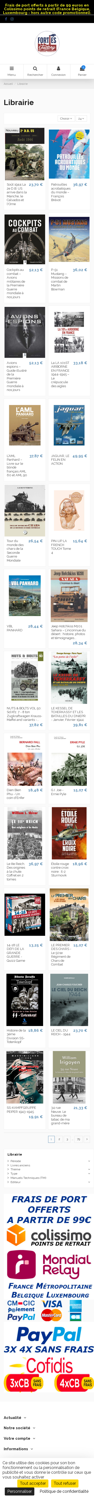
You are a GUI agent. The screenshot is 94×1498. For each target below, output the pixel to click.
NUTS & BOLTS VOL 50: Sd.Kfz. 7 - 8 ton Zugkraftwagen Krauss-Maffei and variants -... (24, 714)
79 (78, 1139)
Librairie (15, 1154)
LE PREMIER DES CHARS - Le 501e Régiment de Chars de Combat (61, 954)
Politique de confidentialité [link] (64, 1491)
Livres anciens (20, 1165)
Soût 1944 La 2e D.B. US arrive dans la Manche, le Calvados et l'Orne (17, 194)
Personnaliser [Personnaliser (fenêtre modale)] (19, 1491)
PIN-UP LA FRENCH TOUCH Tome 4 (61, 547)
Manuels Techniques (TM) (28, 1178)
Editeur (16, 1182)
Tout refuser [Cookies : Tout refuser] (65, 1483)
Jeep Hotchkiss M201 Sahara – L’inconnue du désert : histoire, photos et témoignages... (68, 632)
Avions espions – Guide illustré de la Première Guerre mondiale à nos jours (17, 376)
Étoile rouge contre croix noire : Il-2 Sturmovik (60, 869)
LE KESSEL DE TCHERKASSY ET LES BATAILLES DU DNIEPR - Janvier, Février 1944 (68, 714)
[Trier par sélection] (66, 118)
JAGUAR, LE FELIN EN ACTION (60, 459)
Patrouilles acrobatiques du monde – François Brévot (60, 192)
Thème (15, 1169)
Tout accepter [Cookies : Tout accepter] (33, 1483)
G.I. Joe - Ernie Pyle (58, 792)
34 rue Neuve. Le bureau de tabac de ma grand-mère (60, 1115)
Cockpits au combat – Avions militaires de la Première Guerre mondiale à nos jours (16, 283)
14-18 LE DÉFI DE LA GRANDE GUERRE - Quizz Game (16, 952)
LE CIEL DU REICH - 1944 (60, 1032)
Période (16, 1161)
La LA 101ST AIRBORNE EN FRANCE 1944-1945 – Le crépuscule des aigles (60, 374)
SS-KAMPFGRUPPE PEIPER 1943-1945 (21, 1110)
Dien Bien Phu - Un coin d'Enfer (16, 794)
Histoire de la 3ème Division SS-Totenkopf (16, 1036)
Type (14, 1173)
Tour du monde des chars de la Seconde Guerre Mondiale (15, 550)
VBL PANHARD (15, 628)
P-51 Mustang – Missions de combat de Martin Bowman (59, 279)
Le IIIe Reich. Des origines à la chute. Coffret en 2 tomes (16, 871)
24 (81, 118)
